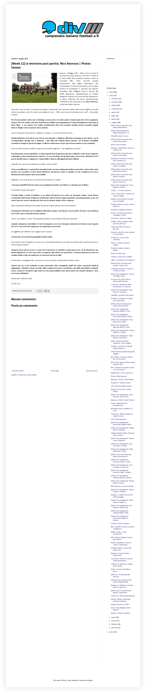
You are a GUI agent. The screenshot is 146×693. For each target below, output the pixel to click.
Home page (55, 371)
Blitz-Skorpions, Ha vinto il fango (122, 486)
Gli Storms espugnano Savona (121, 210)
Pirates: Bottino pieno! (119, 376)
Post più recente (18, 371)
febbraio (114, 624)
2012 (111, 95)
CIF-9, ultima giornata (118, 419)
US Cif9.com (15, 284)
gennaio (114, 628)
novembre (115, 102)
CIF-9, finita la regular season (121, 386)
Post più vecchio (92, 371)
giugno (114, 119)
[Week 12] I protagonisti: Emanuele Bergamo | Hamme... (120, 518)
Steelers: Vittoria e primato (120, 613)
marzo (113, 621)
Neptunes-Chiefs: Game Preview (122, 400)
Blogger (90, 680)
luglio (113, 116)
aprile (113, 617)
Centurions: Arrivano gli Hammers (123, 596)
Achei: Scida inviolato (118, 145)
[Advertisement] (121, 652)
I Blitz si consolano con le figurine (123, 260)
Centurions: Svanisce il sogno (121, 218)
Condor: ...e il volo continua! (121, 190)
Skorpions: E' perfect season (121, 383)
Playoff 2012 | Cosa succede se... (122, 373)
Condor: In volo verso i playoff (121, 257)
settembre (115, 109)
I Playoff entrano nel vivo (119, 136)
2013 (111, 92)
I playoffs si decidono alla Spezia (122, 295)
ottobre (114, 105)
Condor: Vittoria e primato (120, 523)
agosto (113, 112)
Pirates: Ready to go (118, 253)
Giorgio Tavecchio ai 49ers (120, 604)
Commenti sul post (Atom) (27, 375)
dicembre (114, 99)
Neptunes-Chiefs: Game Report (122, 379)
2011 (111, 632)
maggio (114, 122)
